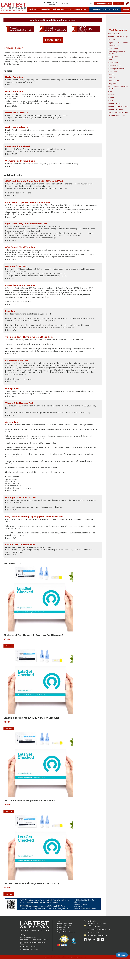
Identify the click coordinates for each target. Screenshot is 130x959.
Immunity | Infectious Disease (116, 53)
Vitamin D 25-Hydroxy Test (19, 403)
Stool (110, 92)
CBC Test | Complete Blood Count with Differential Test (34, 181)
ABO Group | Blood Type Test (20, 247)
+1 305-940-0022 (93, 932)
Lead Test (10, 311)
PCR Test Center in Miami (77, 9)
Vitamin (111, 101)
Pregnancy (112, 84)
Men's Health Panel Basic (18, 146)
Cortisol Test (11, 422)
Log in (118, 3)
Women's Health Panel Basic (20, 161)
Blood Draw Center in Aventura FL (105, 9)
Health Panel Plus (14, 91)
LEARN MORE (53, 40)
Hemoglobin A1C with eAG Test (21, 497)
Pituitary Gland (113, 81)
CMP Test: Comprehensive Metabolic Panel (27, 202)
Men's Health (113, 63)
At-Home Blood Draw (103, 3)
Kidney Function (114, 57)
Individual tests (58, 9)
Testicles (111, 95)
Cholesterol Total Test (16, 360)
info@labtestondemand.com (98, 935)
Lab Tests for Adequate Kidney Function (34, 940)
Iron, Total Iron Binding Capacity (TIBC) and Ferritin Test (34, 516)
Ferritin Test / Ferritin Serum (20, 545)
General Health (113, 46)
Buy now (9, 646)
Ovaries (111, 75)
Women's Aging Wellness (118, 106)
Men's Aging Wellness (116, 69)
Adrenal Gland (113, 34)
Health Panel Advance (16, 127)
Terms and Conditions (64, 923)
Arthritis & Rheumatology (117, 37)
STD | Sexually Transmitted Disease (118, 88)
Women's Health (114, 104)
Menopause (112, 72)
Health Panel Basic (15, 77)
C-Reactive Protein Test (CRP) (20, 285)
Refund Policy (61, 930)
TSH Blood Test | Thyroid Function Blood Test (29, 337)
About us (125, 9)
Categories (45, 9)
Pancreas (111, 78)
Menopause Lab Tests (28, 937)
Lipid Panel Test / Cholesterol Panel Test (26, 224)
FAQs (58, 921)
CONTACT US (51, 3)
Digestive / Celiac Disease (118, 43)
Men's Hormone (114, 66)
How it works (33, 9)
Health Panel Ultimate (16, 113)
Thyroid (111, 97)
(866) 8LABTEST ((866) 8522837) (99, 929)
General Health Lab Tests (29, 949)
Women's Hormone (115, 110)
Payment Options (63, 927)
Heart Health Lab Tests (28, 947)
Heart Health (113, 49)
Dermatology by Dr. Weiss (118, 112)
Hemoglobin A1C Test (16, 266)
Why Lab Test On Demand (66, 932)
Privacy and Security (64, 925)
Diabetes (111, 40)
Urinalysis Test (12, 388)
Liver (110, 60)
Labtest (13, 6)
